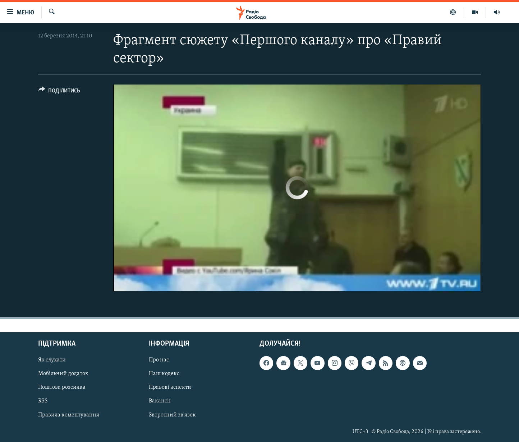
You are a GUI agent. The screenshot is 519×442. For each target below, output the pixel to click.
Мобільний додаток (63, 374)
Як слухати (52, 360)
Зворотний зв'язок (172, 415)
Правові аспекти (170, 387)
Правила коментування (68, 415)
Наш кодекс (164, 374)
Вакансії (160, 401)
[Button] (59, 92)
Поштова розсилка (62, 387)
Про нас (159, 360)
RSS (43, 401)
